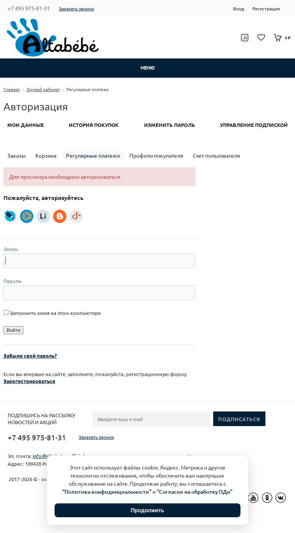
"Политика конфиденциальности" (106, 491)
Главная (11, 89)
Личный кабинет (43, 89)
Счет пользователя (216, 155)
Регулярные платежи (93, 155)
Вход (238, 8)
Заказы (16, 155)
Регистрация (266, 8)
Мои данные (25, 125)
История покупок (94, 125)
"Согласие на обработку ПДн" (194, 491)
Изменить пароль (169, 125)
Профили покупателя (156, 155)
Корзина (45, 155)
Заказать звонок (76, 8)
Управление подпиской (254, 125)
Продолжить (147, 510)
